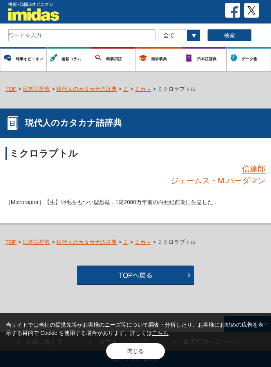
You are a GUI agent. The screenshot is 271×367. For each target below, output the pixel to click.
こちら (160, 333)
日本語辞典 (36, 89)
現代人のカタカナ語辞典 (86, 89)
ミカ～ (143, 89)
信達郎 (254, 169)
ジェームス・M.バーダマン (218, 180)
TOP (10, 89)
